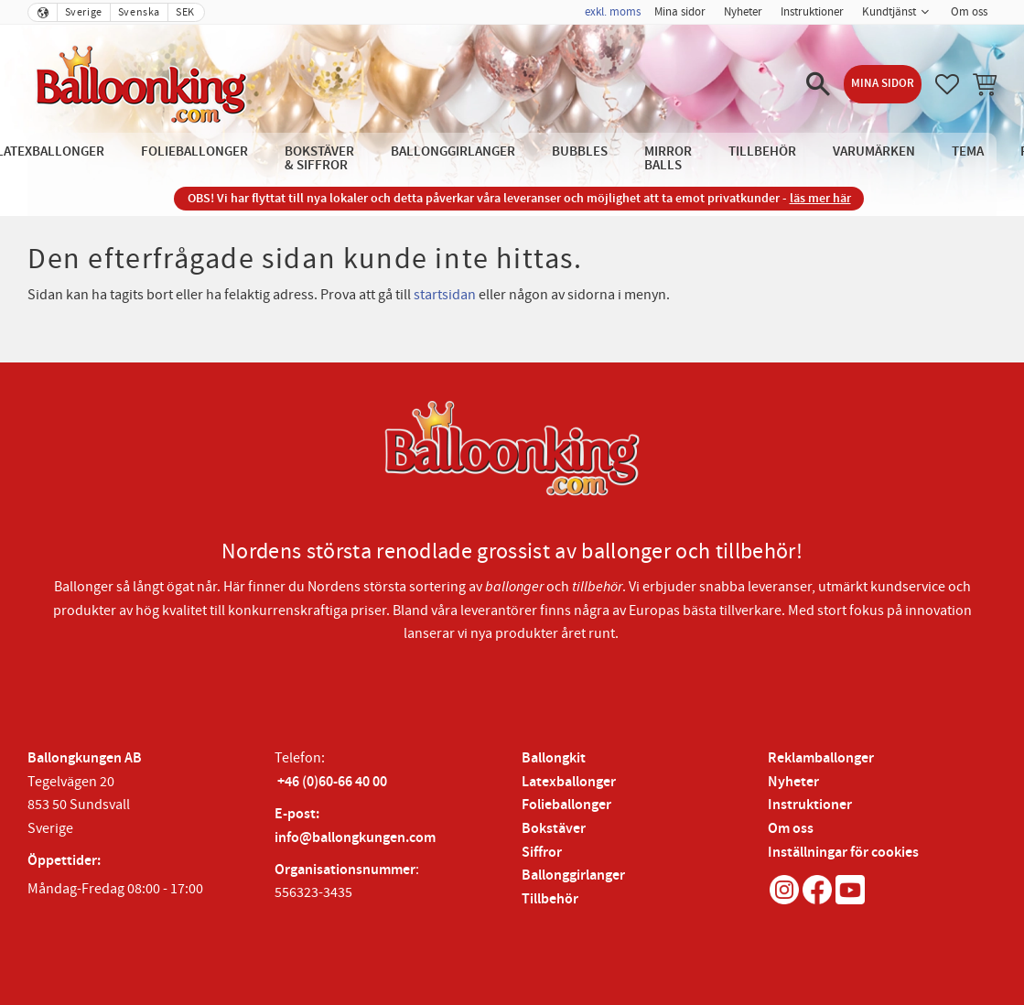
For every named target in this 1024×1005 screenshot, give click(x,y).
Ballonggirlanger (573, 875)
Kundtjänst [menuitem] (889, 12)
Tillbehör (550, 899)
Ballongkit (554, 758)
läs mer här (820, 198)
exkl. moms (613, 12)
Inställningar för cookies (843, 852)
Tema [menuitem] (968, 151)
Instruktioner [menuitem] (812, 12)
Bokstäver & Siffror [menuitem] (319, 158)
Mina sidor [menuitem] (680, 12)
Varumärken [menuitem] (874, 151)
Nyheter (793, 782)
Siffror (542, 852)
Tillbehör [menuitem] (762, 151)
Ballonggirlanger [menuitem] (453, 151)
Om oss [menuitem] (969, 12)
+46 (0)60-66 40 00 (332, 782)
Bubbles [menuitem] (580, 151)
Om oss (791, 828)
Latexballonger (569, 782)
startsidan (445, 295)
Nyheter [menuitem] (743, 12)
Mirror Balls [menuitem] (668, 158)
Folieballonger (566, 805)
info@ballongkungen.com (355, 838)
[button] (818, 84)
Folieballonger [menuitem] (194, 151)
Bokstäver (554, 828)
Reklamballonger (821, 758)
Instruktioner (810, 805)
